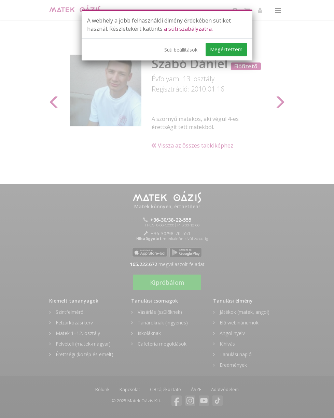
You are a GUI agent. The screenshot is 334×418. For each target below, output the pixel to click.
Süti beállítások (180, 49)
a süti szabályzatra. (188, 28)
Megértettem (226, 49)
